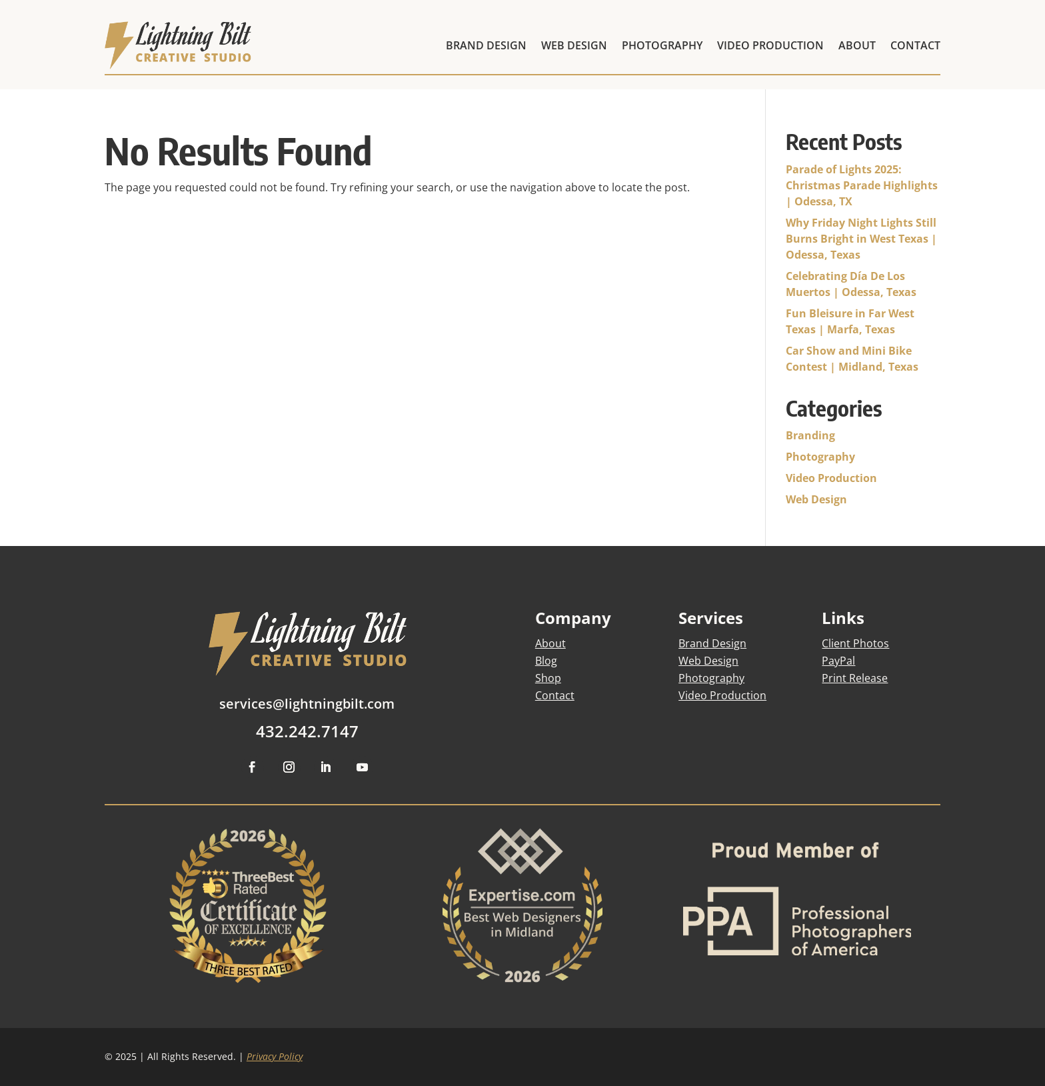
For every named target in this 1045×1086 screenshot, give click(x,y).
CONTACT (915, 45)
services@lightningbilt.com (307, 704)
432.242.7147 (307, 731)
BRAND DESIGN (486, 45)
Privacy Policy (275, 1056)
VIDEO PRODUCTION (770, 45)
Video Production (831, 478)
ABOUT (857, 45)
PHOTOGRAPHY (662, 45)
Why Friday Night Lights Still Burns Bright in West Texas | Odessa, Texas (861, 238)
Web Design (816, 499)
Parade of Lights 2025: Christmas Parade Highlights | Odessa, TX (862, 185)
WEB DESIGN (574, 45)
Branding (810, 435)
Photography (820, 456)
